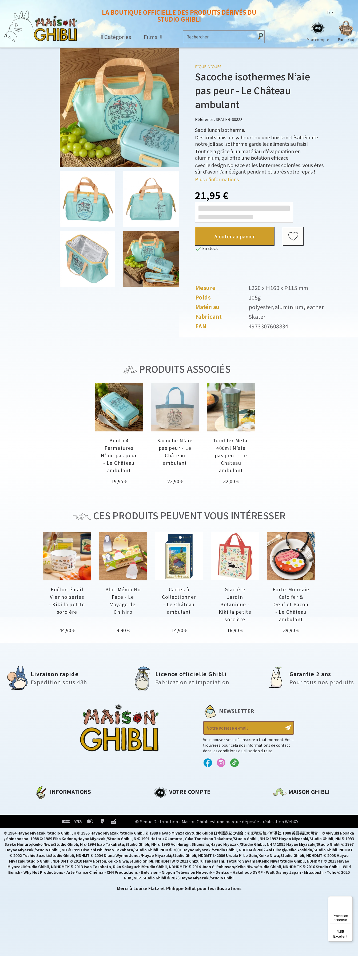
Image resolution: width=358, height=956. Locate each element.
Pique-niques (208, 66)
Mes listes (164, 840)
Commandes (168, 813)
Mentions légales (53, 813)
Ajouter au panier (234, 236)
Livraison (44, 840)
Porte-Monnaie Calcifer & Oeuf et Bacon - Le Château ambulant (291, 604)
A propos (44, 804)
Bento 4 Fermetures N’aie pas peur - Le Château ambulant (119, 455)
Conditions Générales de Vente (70, 831)
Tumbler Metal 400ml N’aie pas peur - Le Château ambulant (231, 455)
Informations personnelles (184, 804)
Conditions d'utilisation (62, 822)
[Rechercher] (218, 37)
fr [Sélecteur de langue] (328, 12)
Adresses (163, 822)
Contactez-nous (291, 854)
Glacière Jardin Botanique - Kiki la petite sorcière (235, 604)
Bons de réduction (175, 831)
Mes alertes (166, 849)
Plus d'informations (217, 179)
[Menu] (349, 899)
